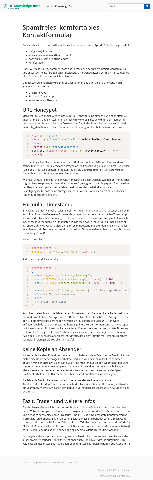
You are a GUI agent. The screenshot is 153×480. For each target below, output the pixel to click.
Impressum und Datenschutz (49, 462)
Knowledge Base (64, 6)
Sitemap (71, 462)
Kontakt (27, 462)
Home (49, 6)
